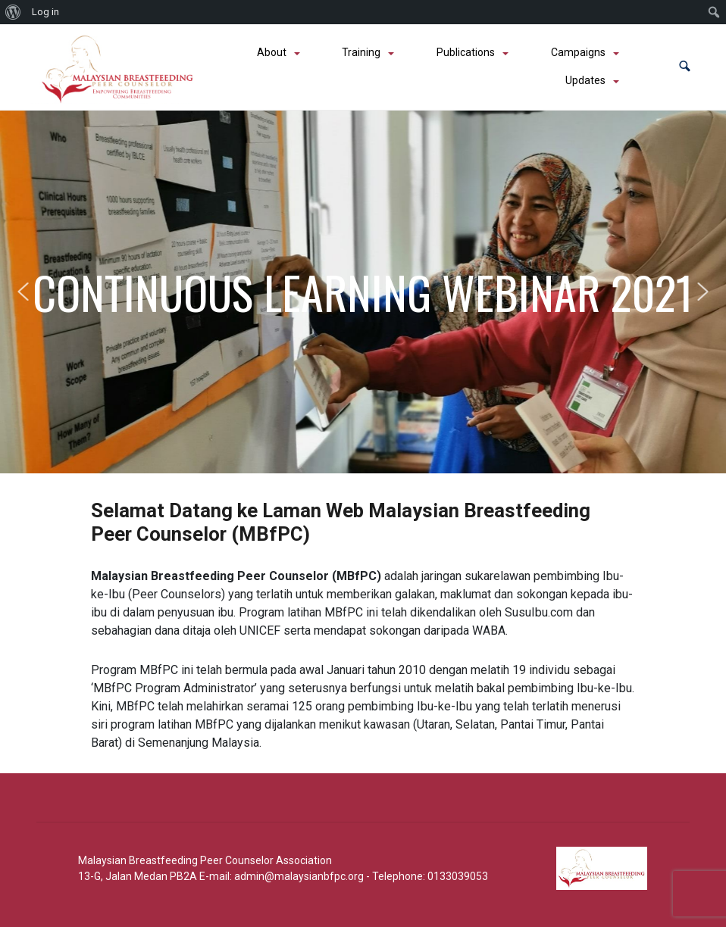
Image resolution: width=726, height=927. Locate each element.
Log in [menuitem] (45, 11)
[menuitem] (13, 12)
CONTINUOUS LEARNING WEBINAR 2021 (363, 291)
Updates (585, 80)
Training (361, 52)
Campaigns (578, 52)
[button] (685, 67)
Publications (466, 52)
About (271, 52)
